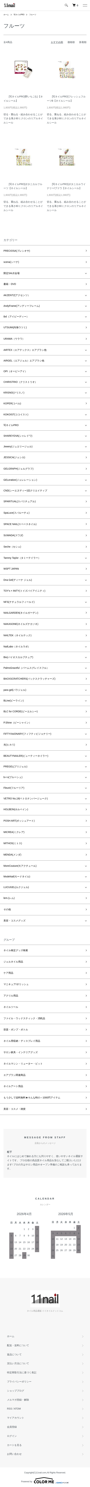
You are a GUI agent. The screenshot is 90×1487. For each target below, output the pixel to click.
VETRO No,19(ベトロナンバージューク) (25, 798)
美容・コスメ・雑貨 (14, 1109)
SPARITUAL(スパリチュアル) (19, 501)
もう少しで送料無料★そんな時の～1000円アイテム (31, 1097)
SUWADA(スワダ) (13, 535)
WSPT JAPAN (11, 568)
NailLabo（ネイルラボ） (16, 646)
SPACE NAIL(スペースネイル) (20, 524)
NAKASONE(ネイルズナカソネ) (20, 624)
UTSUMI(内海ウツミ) (15, 327)
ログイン (12, 1436)
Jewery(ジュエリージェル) (18, 446)
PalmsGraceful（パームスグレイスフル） (26, 667)
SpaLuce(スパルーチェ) (16, 512)
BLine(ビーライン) (13, 700)
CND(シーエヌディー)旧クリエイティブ (25, 490)
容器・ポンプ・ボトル (15, 1029)
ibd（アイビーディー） (16, 316)
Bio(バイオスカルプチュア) (18, 657)
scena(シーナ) (11, 262)
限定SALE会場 (11, 273)
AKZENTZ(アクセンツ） (16, 295)
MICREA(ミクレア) (13, 832)
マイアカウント (15, 1417)
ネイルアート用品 (13, 1086)
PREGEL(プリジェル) (15, 766)
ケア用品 (8, 972)
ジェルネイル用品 (13, 961)
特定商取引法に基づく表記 (21, 1372)
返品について (14, 1354)
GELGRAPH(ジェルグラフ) (18, 468)
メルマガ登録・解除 (18, 1399)
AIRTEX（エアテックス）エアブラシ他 (24, 350)
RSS (9, 1408)
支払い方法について (18, 1363)
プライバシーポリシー (19, 1381)
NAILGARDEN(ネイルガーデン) (20, 612)
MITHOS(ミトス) (12, 843)
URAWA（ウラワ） (14, 338)
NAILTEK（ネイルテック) (17, 635)
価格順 (71, 42)
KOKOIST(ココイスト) (15, 414)
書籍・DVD (9, 284)
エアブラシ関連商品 (14, 1075)
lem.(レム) (9, 898)
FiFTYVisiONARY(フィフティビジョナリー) (27, 733)
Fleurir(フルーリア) (13, 787)
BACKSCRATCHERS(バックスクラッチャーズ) (29, 678)
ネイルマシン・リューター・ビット (23, 1063)
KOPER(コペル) (12, 403)
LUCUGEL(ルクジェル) (16, 887)
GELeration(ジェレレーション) (20, 479)
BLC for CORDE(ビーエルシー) (20, 711)
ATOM (17, 1408)
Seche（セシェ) (12, 546)
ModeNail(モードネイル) (16, 876)
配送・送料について (18, 1345)
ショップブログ (15, 1390)
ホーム (6, 15)
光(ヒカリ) (9, 744)
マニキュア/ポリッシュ (16, 984)
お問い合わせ (14, 1454)
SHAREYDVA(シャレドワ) (17, 435)
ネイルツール (10, 1007)
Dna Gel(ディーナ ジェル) (17, 580)
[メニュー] (85, 5)
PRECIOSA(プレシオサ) (16, 250)
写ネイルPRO (19, 15)
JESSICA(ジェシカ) (14, 457)
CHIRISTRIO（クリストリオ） (20, 382)
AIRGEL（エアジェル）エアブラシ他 (23, 360)
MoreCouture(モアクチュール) (20, 865)
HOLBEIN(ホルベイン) (15, 809)
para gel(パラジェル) (14, 690)
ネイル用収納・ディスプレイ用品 (21, 1040)
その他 (7, 909)
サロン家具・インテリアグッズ (20, 1052)
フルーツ (32, 15)
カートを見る (14, 1445)
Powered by (45, 1480)
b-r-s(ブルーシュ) (12, 777)
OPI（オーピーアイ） (15, 371)
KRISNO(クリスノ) (13, 392)
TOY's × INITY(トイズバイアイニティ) (24, 590)
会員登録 (12, 1426)
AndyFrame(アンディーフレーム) (21, 305)
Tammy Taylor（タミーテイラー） (22, 557)
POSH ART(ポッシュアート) (19, 820)
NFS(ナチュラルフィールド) (18, 602)
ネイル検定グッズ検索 (15, 950)
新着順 (83, 42)
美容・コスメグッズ (14, 920)
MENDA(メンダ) (12, 854)
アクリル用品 (10, 995)
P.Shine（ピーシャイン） (17, 722)
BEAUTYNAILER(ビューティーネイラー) (25, 755)
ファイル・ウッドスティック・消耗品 (24, 1018)
